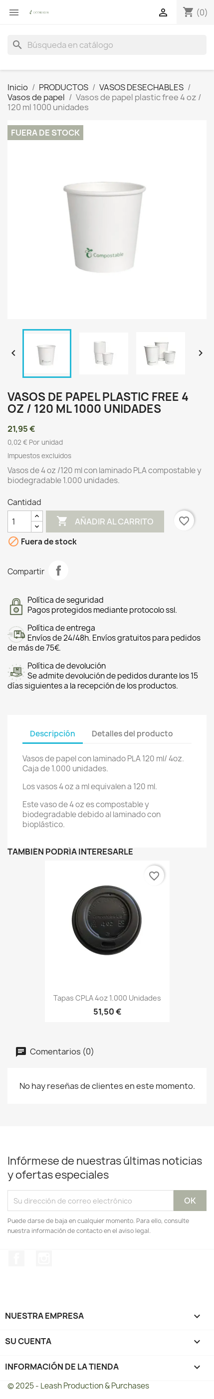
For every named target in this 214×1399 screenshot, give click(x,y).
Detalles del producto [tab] (132, 733)
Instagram (44, 1258)
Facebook (16, 1258)
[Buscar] (107, 45)
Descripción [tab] (52, 733)
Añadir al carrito (105, 521)
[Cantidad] (19, 521)
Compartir (58, 570)
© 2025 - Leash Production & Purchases (78, 1386)
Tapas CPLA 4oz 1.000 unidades (107, 998)
